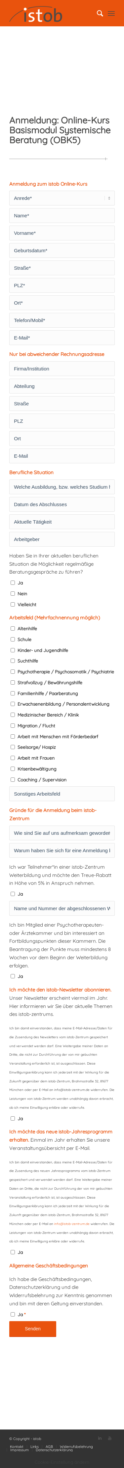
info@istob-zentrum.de (72, 1224)
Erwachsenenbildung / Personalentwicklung (63, 704)
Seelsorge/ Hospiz (37, 747)
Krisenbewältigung (37, 769)
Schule (24, 639)
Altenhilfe (27, 628)
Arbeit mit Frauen (36, 758)
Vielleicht (27, 604)
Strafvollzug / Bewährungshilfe (50, 682)
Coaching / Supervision (42, 779)
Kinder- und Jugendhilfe (43, 650)
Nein (22, 593)
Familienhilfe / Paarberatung (48, 693)
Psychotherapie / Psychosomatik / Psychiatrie (66, 671)
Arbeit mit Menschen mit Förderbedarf (58, 736)
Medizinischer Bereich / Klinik (48, 715)
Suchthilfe (28, 661)
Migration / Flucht (36, 725)
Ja (20, 582)
